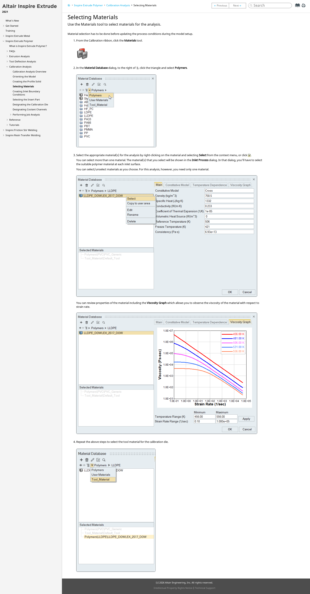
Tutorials (14, 124)
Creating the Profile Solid (27, 81)
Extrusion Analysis (19, 56)
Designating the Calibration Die (30, 104)
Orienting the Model (24, 76)
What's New (12, 20)
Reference (14, 119)
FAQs (12, 51)
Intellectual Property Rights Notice (173, 587)
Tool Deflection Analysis (22, 61)
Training (10, 30)
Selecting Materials (23, 86)
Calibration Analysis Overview (29, 71)
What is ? (28, 46)
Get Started (12, 25)
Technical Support (205, 587)
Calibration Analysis (20, 66)
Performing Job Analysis (26, 114)
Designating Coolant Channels (30, 109)
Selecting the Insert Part (26, 99)
